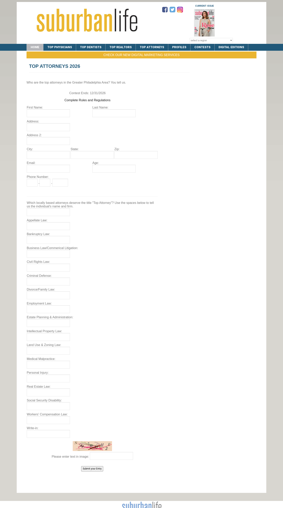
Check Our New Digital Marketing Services (141, 55)
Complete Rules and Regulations (87, 100)
